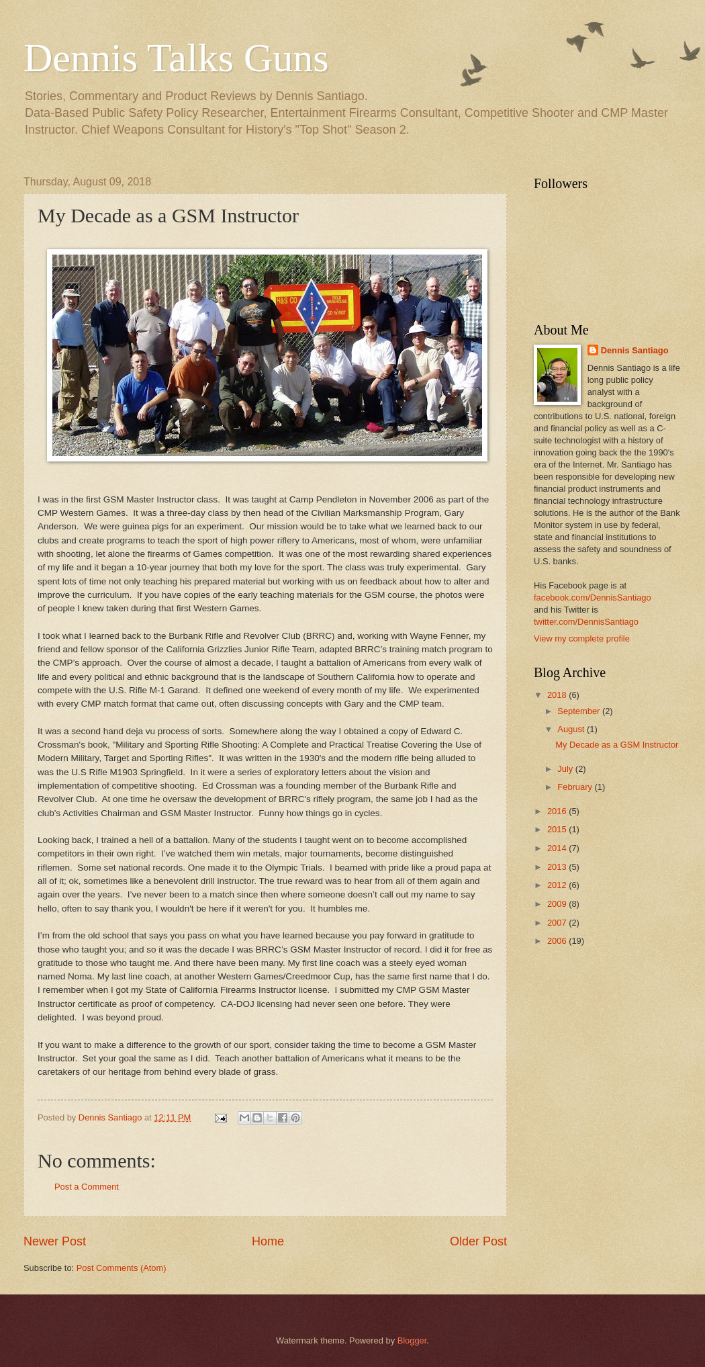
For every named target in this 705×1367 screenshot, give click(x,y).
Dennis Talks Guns (176, 58)
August (572, 729)
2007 (558, 923)
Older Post (478, 1241)
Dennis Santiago (635, 350)
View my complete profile (582, 638)
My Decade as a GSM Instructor (616, 745)
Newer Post (54, 1241)
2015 (558, 829)
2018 (558, 695)
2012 (558, 885)
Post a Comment (86, 1187)
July (566, 769)
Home (268, 1241)
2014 (558, 848)
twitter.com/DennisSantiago (586, 622)
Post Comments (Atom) (122, 1268)
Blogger (412, 1340)
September (579, 711)
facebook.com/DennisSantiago (592, 597)
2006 (558, 941)
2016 (558, 811)
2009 (558, 904)
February (575, 787)
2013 (558, 867)
